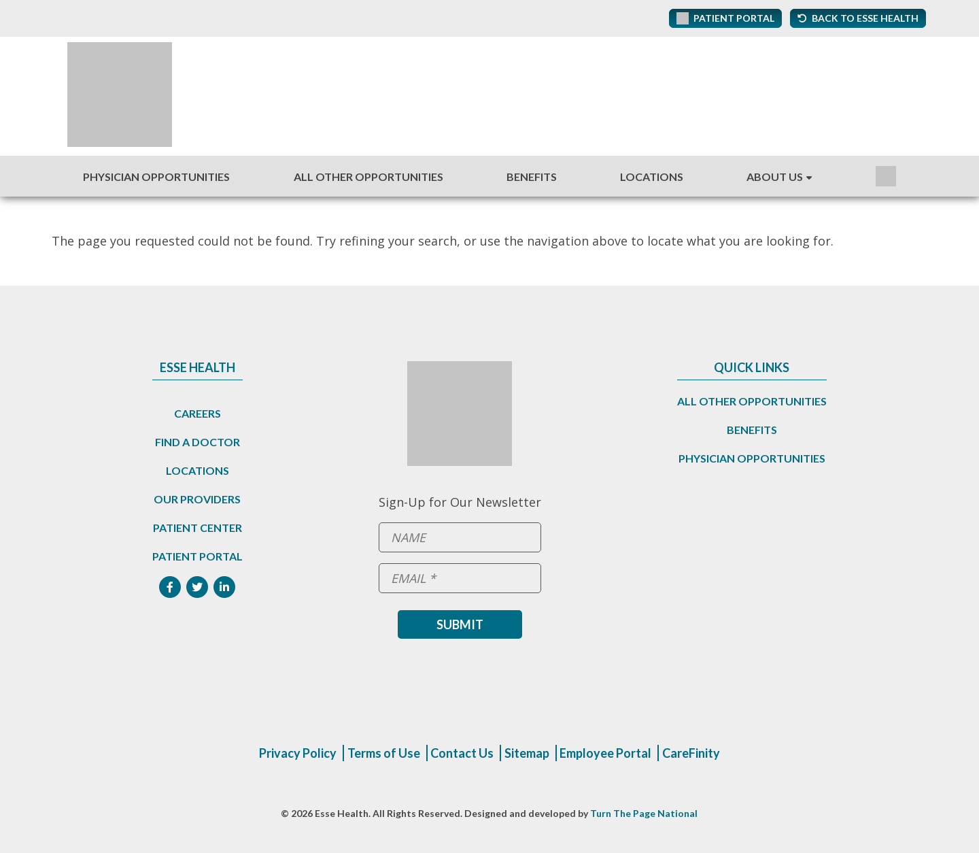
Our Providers (197, 498)
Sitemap (526, 753)
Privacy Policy (298, 753)
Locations (651, 176)
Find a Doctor (197, 441)
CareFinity (691, 753)
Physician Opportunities (156, 176)
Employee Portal (605, 753)
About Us (774, 176)
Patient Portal (197, 556)
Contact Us (462, 753)
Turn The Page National (644, 813)
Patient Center (197, 527)
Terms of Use (383, 753)
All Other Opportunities (368, 176)
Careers (197, 413)
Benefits (531, 176)
